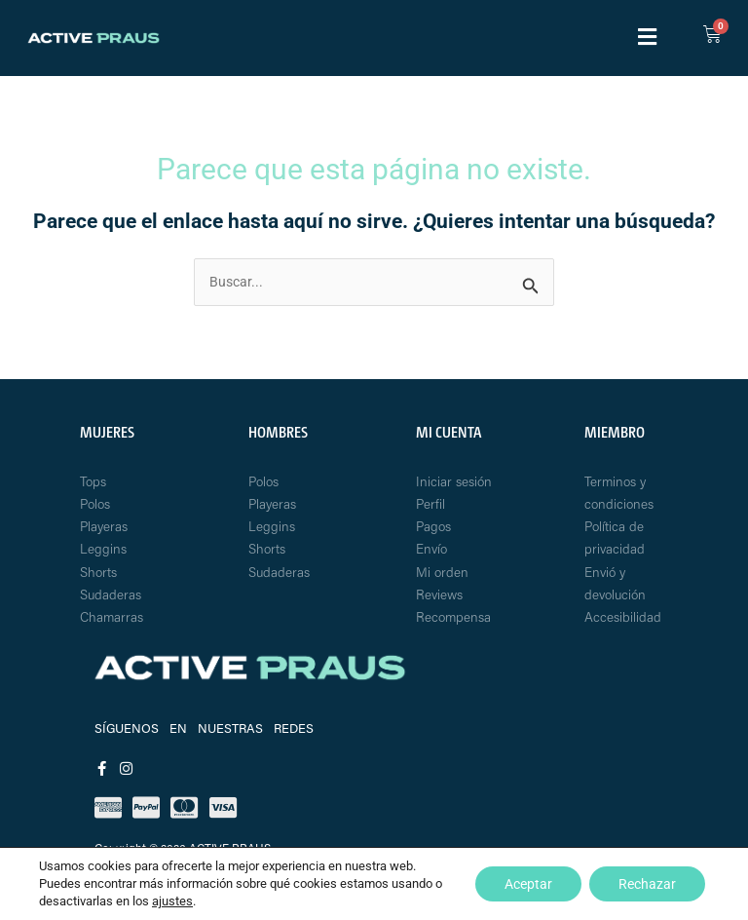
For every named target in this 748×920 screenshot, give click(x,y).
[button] (646, 38)
